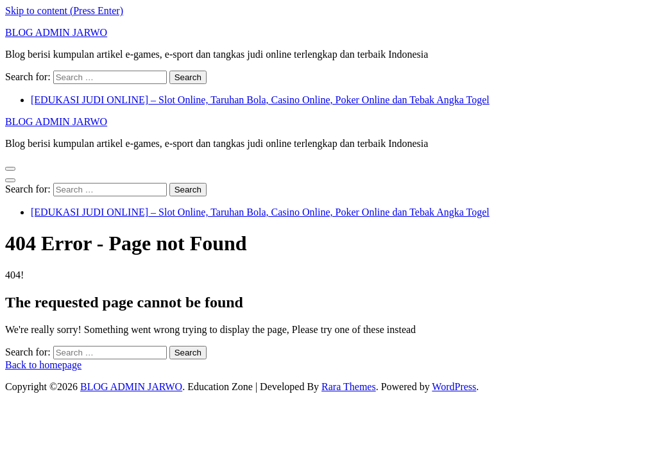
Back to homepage (43, 364)
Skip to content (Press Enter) (64, 10)
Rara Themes (348, 386)
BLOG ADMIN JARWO (56, 32)
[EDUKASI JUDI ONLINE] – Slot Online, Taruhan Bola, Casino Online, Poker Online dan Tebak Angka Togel (260, 99)
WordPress (454, 386)
